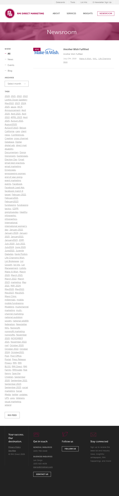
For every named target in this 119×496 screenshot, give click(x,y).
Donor (23, 152)
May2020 (9, 289)
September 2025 (13, 387)
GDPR (15, 209)
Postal (8, 359)
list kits (16, 265)
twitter (15, 395)
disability (9, 149)
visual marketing (13, 402)
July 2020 (9, 244)
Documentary (11, 152)
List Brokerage (12, 261)
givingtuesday (11, 212)
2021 (13, 96)
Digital (18, 142)
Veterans (20, 398)
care (17, 131)
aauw (13, 107)
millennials (10, 300)
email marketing (13, 166)
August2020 (11, 124)
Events (11, 65)
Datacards (60, 2)
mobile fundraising (14, 303)
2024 (23, 103)
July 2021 (20, 244)
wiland (8, 405)
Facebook (17, 184)
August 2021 (17, 121)
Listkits (22, 268)
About (56, 14)
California (9, 131)
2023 (17, 103)
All (9, 54)
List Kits (84, 2)
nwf (7, 345)
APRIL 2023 (16, 117)
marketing (16, 282)
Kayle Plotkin (21, 254)
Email (21, 160)
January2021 (17, 237)
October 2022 (11, 349)
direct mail (21, 145)
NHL (95, 59)
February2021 (11, 198)
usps (12, 398)
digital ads (10, 145)
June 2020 (20, 247)
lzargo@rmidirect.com (43, 467)
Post (7, 356)
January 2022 (16, 230)
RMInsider (17, 370)
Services (71, 14)
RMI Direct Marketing (24, 13)
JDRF (21, 240)
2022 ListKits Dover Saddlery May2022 (16, 100)
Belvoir (22, 128)
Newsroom (106, 14)
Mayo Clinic (10, 296)
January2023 (11, 240)
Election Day (11, 160)
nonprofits (10, 335)
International (11, 223)
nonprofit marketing (15, 331)
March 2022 (10, 279)
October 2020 (17, 345)
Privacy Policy (14, 447)
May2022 (19, 289)
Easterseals (22, 156)
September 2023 (13, 384)
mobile (20, 300)
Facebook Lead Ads (14, 188)
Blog (10, 71)
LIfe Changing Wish (14, 258)
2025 (7, 107)
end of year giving (13, 177)
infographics (11, 219)
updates (23, 395)
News (10, 59)
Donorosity (10, 156)
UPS (7, 398)
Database (9, 142)
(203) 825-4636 (40, 464)
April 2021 (16, 114)
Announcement (12, 110)
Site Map (12, 451)
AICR (19, 107)
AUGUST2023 (11, 128)
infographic (10, 216)
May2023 (9, 293)
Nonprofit (15, 328)
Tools (72, 2)
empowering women (15, 174)
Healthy (23, 212)
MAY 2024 (16, 286)
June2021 (9, 251)
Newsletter (21, 324)
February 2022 (19, 195)
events (8, 184)
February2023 (11, 202)
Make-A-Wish (85, 59)
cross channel (21, 138)
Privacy (8, 363)
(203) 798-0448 (40, 451)
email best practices (15, 163)
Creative (9, 138)
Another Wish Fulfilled (76, 49)
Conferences (17, 135)
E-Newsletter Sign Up (102, 2)
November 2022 (19, 342)
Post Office (15, 356)
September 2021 (19, 381)
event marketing (13, 180)
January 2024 (11, 233)
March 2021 (17, 275)
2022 (19, 96)
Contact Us (42, 474)
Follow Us (70, 449)
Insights (88, 14)
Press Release (19, 359)
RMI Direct (17, 367)
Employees (10, 170)
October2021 (17, 352)
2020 (7, 96)
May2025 (19, 293)
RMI (15, 363)
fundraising (10, 205)
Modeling (9, 307)
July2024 (9, 247)
